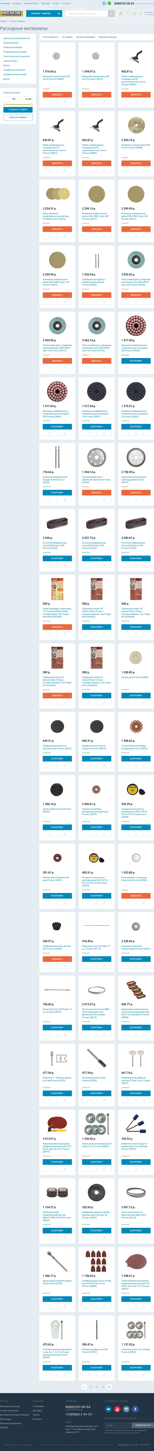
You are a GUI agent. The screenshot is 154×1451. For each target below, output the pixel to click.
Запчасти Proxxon (31, 3)
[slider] (4, 104)
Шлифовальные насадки (15, 74)
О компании (5, 3)
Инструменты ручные (10, 1406)
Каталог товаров (17, 21)
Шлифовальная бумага (14, 70)
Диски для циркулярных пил (16, 38)
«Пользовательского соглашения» (126, 1433)
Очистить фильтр (18, 118)
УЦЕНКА (4, 1427)
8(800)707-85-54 (124, 3)
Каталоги (17, 3)
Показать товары (18, 110)
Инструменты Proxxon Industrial (14, 1415)
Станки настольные (9, 1410)
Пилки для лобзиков (12, 47)
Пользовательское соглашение (18, 1445)
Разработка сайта (126, 1445)
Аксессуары (5, 1419)
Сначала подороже (108, 37)
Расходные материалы (10, 1423)
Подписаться (143, 1425)
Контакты (66, 3)
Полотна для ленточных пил (16, 56)
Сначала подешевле (85, 37)
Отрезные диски (11, 43)
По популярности (51, 37)
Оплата (56, 3)
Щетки (6, 79)
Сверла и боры (10, 61)
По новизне (67, 37)
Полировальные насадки (15, 52)
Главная (3, 21)
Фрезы (6, 65)
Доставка (45, 3)
